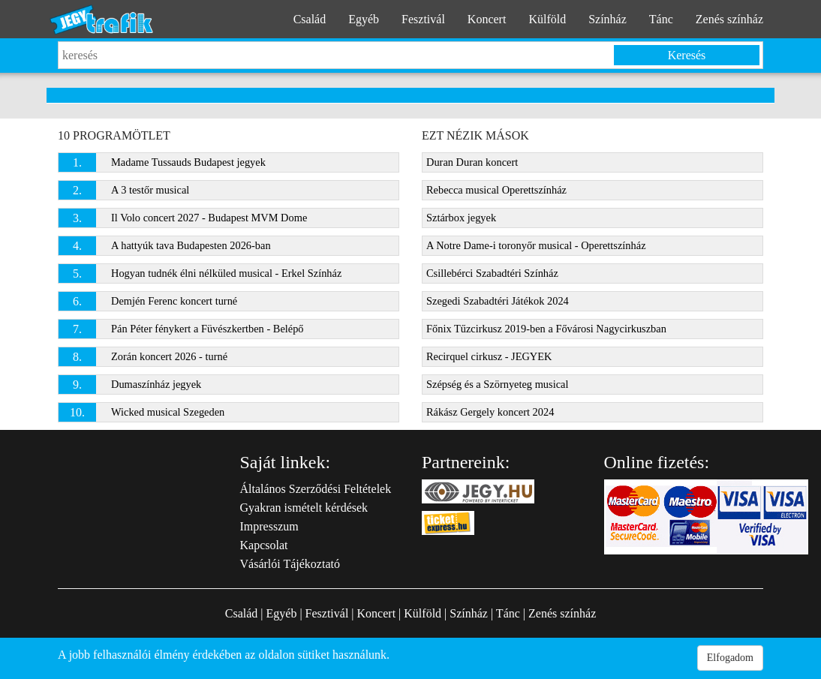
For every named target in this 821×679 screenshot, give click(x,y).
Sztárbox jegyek (461, 218)
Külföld (547, 19)
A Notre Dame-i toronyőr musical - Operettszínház (536, 245)
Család (309, 19)
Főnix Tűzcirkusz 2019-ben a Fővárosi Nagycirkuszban (546, 329)
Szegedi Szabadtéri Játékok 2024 (497, 301)
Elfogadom (730, 657)
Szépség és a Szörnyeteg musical (497, 384)
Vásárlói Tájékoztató (290, 563)
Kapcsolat (264, 545)
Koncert (487, 19)
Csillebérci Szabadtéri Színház (492, 273)
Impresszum (269, 526)
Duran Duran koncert (472, 162)
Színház (607, 19)
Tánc (661, 19)
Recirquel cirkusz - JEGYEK (489, 356)
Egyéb (363, 19)
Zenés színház (729, 19)
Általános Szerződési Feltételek (316, 488)
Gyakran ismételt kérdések (304, 507)
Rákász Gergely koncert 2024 (490, 412)
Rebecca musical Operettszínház (496, 190)
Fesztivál (423, 19)
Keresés (687, 55)
